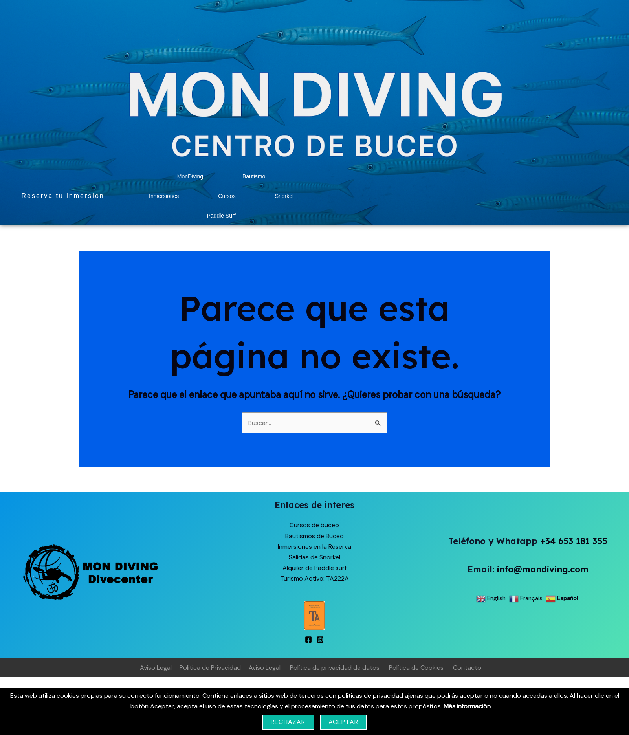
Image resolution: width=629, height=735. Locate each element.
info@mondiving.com (543, 569)
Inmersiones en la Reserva (314, 547)
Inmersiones (164, 196)
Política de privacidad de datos (335, 668)
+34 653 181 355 (573, 540)
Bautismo (253, 176)
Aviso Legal (156, 668)
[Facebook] (308, 639)
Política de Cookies (416, 668)
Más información (467, 706)
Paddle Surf (221, 216)
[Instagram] (320, 639)
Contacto (467, 668)
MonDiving (190, 176)
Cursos (226, 196)
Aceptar (343, 722)
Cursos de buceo (314, 525)
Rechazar (288, 722)
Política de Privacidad (210, 668)
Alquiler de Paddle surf (314, 568)
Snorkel (284, 196)
